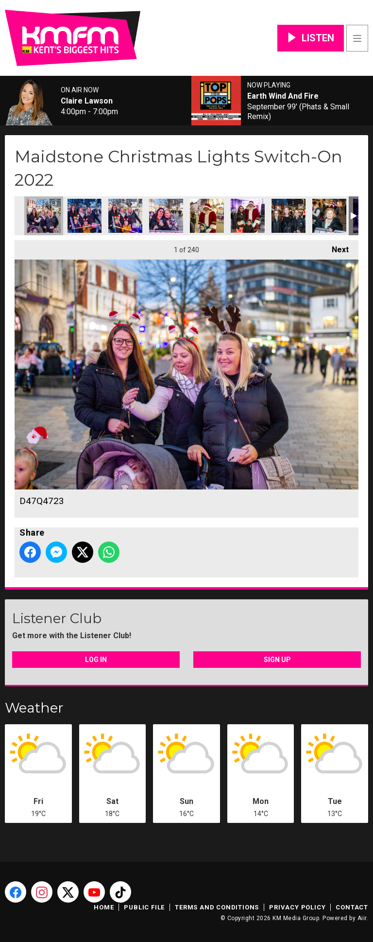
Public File (144, 907)
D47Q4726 (125, 216)
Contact (352, 907)
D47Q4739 (288, 216)
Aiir (362, 918)
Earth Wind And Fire (283, 96)
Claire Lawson (87, 101)
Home (104, 907)
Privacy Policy (297, 907)
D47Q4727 (166, 216)
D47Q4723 (44, 216)
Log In (96, 659)
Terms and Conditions (217, 907)
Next (335, 247)
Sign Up (277, 659)
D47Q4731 (248, 216)
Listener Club (57, 618)
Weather (34, 707)
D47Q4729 (207, 216)
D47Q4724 (85, 216)
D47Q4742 (329, 216)
